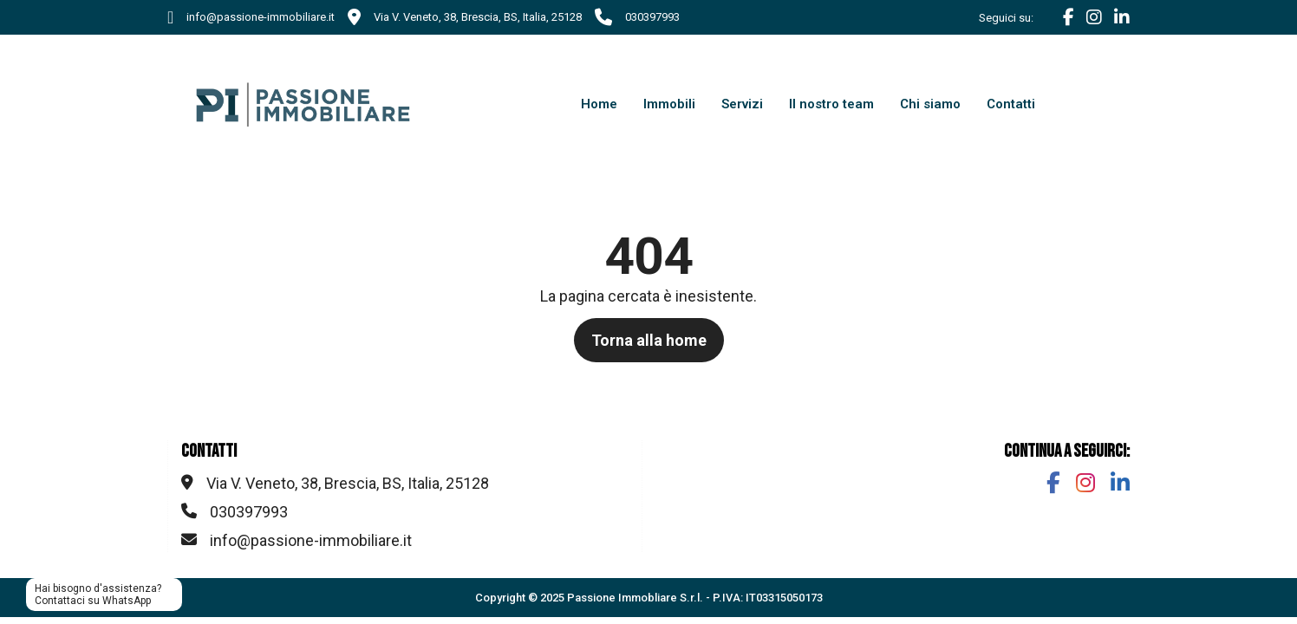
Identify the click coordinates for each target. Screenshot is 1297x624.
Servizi (742, 104)
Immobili (669, 104)
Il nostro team (831, 104)
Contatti (1011, 104)
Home (599, 104)
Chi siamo (930, 104)
